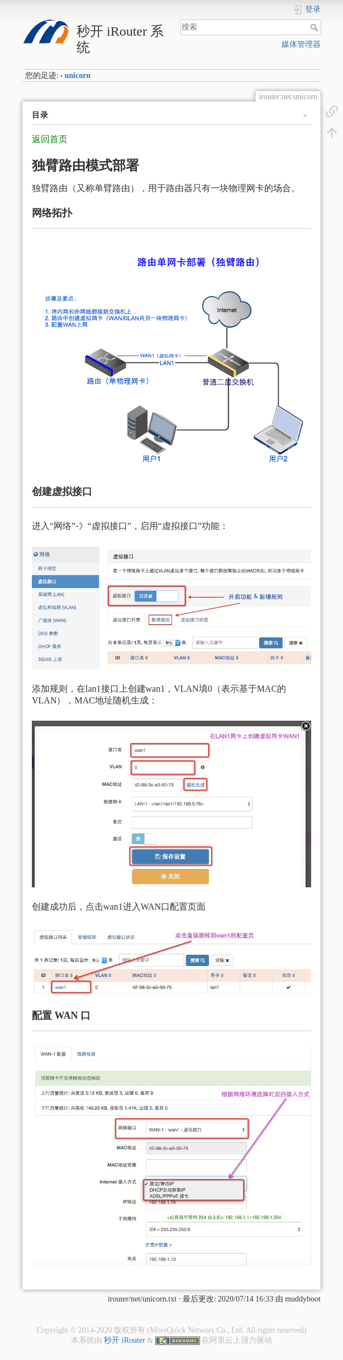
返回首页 (50, 139)
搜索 (315, 27)
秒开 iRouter (124, 1340)
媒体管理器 (301, 44)
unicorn (77, 75)
